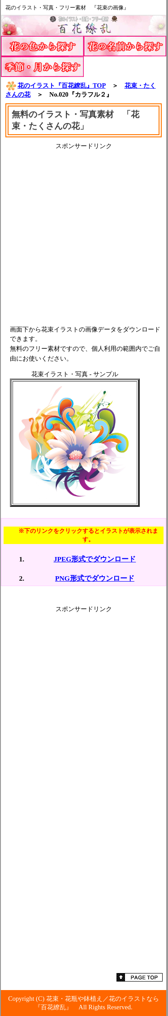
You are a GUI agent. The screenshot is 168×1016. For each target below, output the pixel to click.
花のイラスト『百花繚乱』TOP (55, 85)
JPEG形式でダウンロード (95, 559)
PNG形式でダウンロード (94, 578)
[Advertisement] (84, 234)
